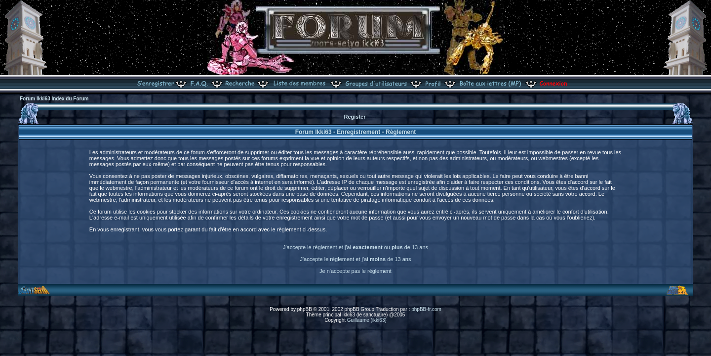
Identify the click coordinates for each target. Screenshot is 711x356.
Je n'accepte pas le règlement (355, 271)
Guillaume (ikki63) (367, 320)
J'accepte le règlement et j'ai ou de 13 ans (355, 247)
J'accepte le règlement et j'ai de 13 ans (355, 259)
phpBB (304, 309)
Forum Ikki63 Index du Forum (54, 98)
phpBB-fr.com (426, 309)
